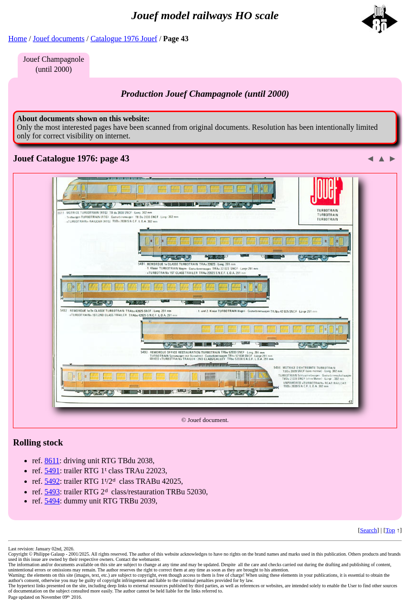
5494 (52, 501)
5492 (52, 481)
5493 (52, 492)
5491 (52, 471)
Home (17, 38)
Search (368, 530)
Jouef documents (59, 38)
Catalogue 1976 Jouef (123, 38)
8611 (51, 461)
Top (390, 530)
